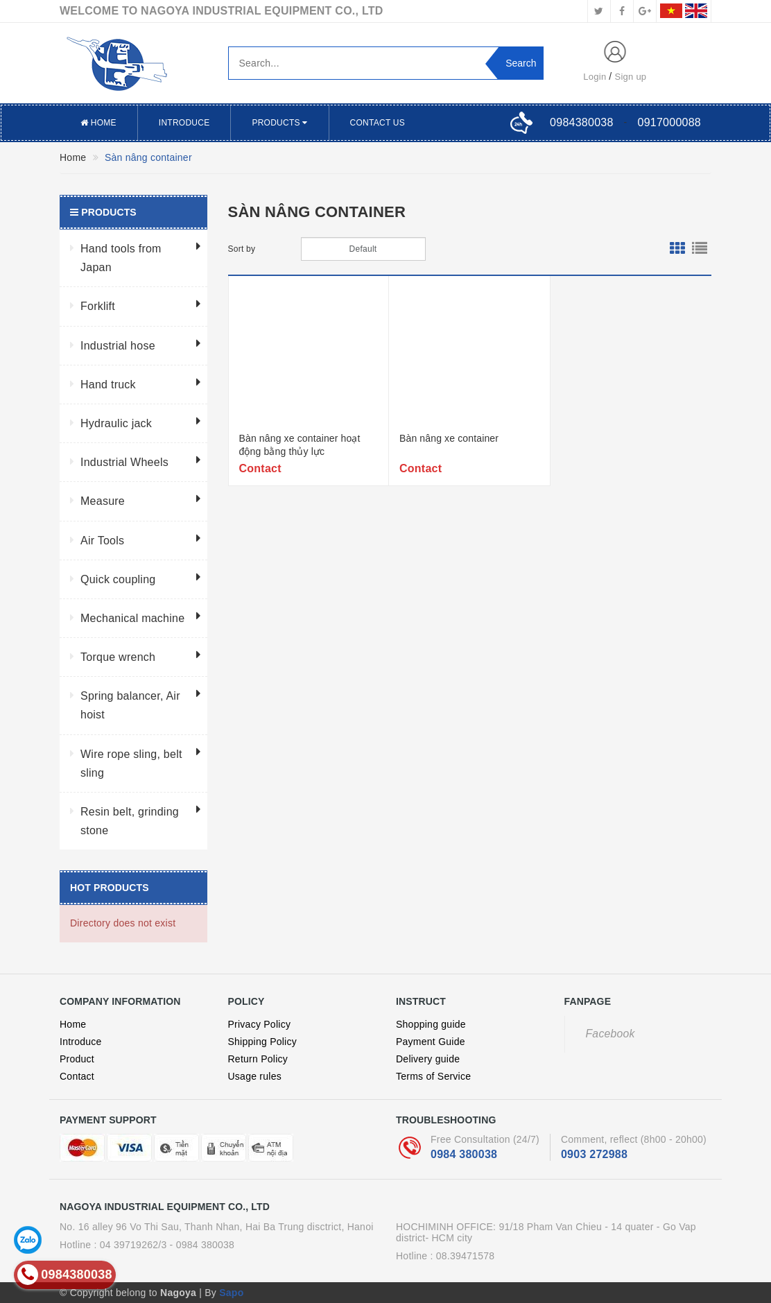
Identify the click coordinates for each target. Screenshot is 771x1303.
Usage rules (254, 1076)
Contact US (377, 123)
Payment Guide (430, 1041)
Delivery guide (428, 1058)
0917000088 (669, 122)
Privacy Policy (259, 1024)
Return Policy (258, 1058)
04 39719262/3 (133, 1244)
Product (77, 1058)
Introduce (184, 123)
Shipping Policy (262, 1041)
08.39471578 (465, 1255)
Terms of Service (433, 1076)
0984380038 (581, 122)
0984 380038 (464, 1154)
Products (279, 123)
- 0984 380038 (202, 1244)
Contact (77, 1076)
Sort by (242, 249)
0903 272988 (594, 1154)
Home (98, 123)
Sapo (231, 1292)
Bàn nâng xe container (449, 438)
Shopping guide (431, 1024)
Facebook (610, 1033)
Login (594, 76)
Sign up (631, 76)
